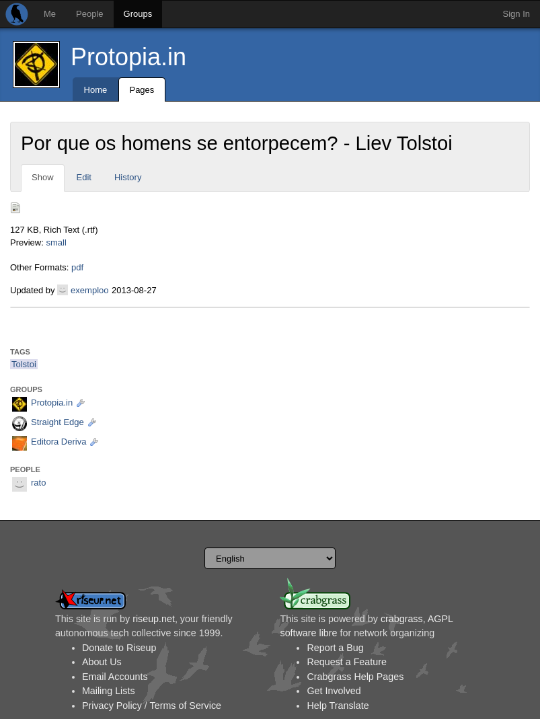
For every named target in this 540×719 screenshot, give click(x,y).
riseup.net (153, 618)
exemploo (89, 290)
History (127, 177)
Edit (84, 177)
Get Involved (333, 690)
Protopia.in (128, 57)
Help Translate (338, 705)
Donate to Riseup (119, 647)
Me (50, 14)
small (56, 242)
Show (43, 177)
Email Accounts (115, 676)
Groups (138, 14)
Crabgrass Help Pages (355, 676)
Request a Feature (346, 661)
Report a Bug (335, 647)
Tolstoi (23, 364)
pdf (77, 267)
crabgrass (402, 618)
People (89, 14)
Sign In (516, 14)
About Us (102, 661)
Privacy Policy (112, 705)
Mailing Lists (108, 690)
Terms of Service (185, 705)
